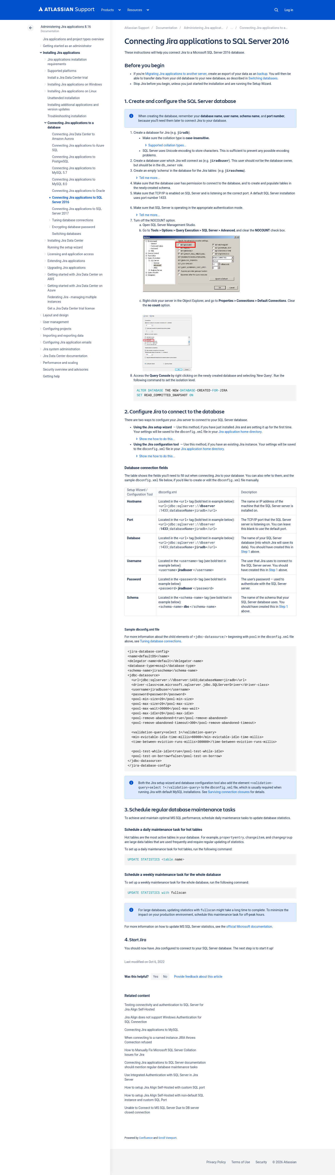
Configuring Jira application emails (67, 342)
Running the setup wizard (65, 247)
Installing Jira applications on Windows (75, 84)
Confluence (146, 1137)
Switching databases (66, 234)
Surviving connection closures (229, 792)
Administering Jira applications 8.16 (66, 27)
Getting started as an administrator (67, 46)
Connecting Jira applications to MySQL (151, 1030)
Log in (289, 10)
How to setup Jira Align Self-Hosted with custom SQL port (164, 1087)
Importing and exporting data (63, 335)
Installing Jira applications (61, 53)
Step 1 (245, 551)
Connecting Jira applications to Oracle (78, 191)
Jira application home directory (239, 432)
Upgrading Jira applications (67, 267)
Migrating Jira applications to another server (176, 74)
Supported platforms (62, 71)
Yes (155, 976)
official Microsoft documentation (248, 926)
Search (276, 10)
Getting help (51, 376)
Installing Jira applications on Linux (72, 91)
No (165, 976)
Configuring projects (57, 329)
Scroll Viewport (167, 1137)
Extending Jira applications (66, 261)
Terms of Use (240, 1162)
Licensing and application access (71, 254)
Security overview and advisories (65, 369)
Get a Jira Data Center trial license (71, 308)
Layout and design (55, 315)
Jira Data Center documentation (65, 356)
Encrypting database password (73, 227)
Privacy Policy (216, 1162)
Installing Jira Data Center (66, 240)
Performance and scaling (60, 363)
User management (56, 322)
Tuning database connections (72, 220)
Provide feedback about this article (198, 976)
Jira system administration (61, 349)
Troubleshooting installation (67, 116)
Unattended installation (64, 98)
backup (262, 74)
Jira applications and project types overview (73, 39)
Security (261, 1162)
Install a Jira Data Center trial (68, 77)
